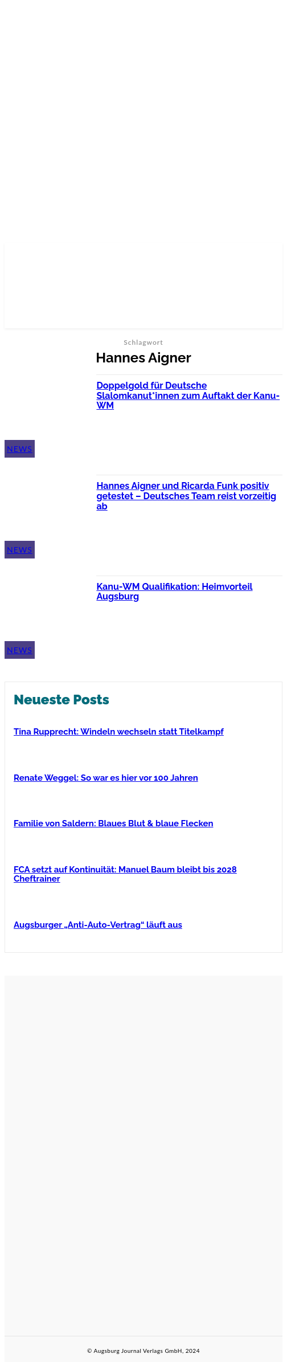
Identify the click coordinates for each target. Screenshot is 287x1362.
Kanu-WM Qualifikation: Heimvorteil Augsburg (174, 591)
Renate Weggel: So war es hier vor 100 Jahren (106, 778)
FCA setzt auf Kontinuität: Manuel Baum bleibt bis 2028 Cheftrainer (125, 874)
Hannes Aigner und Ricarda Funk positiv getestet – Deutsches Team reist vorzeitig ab (186, 495)
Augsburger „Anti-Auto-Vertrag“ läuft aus (98, 925)
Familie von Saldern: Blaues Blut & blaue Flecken (113, 823)
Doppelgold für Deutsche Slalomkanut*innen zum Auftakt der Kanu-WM (188, 395)
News (19, 449)
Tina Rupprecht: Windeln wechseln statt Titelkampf (119, 732)
